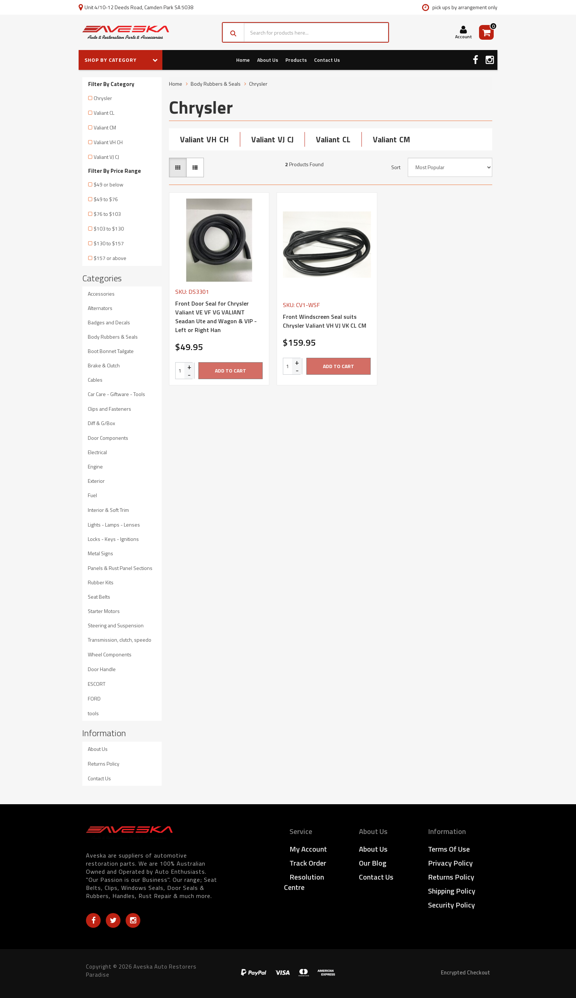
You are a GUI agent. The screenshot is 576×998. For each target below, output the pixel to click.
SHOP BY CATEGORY (121, 60)
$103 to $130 (109, 228)
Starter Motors (104, 611)
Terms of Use (449, 849)
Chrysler (103, 98)
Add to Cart (230, 370)
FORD (94, 698)
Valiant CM (105, 127)
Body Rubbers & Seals (113, 337)
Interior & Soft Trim (108, 510)
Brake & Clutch (104, 365)
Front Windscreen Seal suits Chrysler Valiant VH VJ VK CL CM (324, 321)
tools (93, 713)
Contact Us (327, 60)
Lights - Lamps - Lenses (114, 524)
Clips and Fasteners (109, 409)
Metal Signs (100, 553)
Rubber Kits (101, 582)
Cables (95, 380)
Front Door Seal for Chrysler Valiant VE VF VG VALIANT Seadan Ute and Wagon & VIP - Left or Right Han (216, 316)
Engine (95, 466)
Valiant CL (104, 113)
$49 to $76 (106, 199)
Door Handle (102, 669)
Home (243, 60)
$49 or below (108, 184)
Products (296, 60)
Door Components (108, 438)
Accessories (101, 293)
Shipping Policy (451, 891)
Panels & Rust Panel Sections (120, 568)
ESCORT (96, 684)
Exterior (96, 481)
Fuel (92, 495)
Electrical (97, 452)
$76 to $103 (107, 214)
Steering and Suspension (116, 625)
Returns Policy (103, 763)
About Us (267, 60)
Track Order (307, 863)
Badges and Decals (109, 322)
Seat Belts (99, 596)
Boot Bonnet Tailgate (111, 351)
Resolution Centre (304, 882)
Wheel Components (110, 654)
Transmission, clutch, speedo (119, 640)
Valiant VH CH (108, 142)
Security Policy (451, 904)
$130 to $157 (109, 243)
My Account (308, 849)
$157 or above (110, 258)
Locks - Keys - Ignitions (113, 539)
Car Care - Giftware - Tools (116, 394)
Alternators (100, 308)
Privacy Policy (450, 863)
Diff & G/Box (101, 423)
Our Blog (372, 863)
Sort (395, 167)
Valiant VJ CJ (106, 157)
